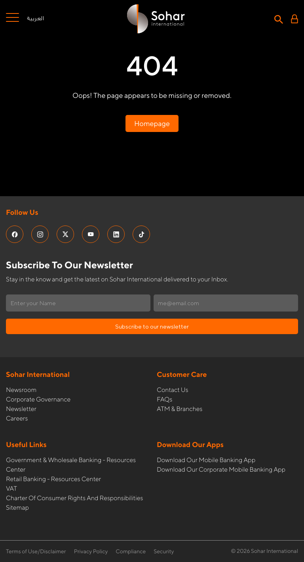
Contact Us (172, 390)
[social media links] (14, 234)
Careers (17, 418)
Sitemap (17, 507)
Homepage (152, 123)
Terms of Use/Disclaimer (36, 552)
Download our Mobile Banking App (206, 460)
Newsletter (21, 409)
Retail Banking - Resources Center (53, 479)
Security (164, 552)
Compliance (131, 552)
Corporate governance (38, 399)
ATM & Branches (179, 409)
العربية (35, 18)
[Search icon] (278, 18)
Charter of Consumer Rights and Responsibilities (74, 498)
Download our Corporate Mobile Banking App (221, 469)
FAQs (164, 399)
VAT (11, 488)
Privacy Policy (91, 552)
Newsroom (21, 390)
